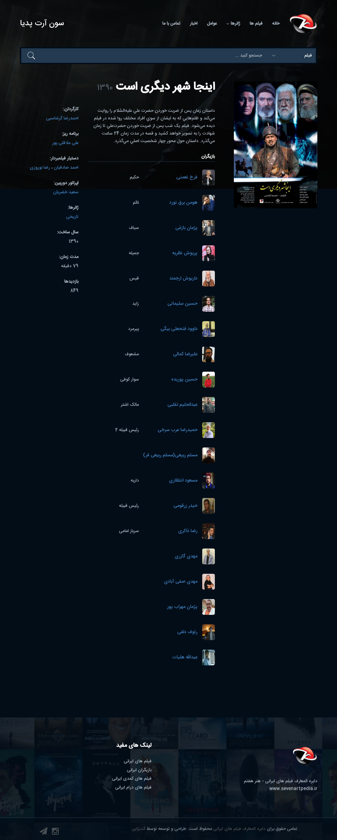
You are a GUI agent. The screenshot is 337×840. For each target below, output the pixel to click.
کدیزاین (138, 829)
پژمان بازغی (186, 228)
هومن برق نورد (183, 203)
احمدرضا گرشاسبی (62, 118)
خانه (275, 23)
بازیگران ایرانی (139, 770)
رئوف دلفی (187, 632)
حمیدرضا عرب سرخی (177, 430)
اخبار (193, 23)
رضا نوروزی (40, 167)
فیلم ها (256, 23)
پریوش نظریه (184, 253)
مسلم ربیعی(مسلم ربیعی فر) (170, 455)
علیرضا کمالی (185, 354)
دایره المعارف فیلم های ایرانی (239, 829)
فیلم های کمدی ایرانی (132, 779)
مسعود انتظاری (183, 480)
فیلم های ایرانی (138, 761)
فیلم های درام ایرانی (133, 787)
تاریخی (72, 217)
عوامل (212, 23)
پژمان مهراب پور (182, 607)
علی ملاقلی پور (65, 143)
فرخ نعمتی (186, 177)
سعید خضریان (65, 192)
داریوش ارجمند (183, 278)
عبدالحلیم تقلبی (182, 405)
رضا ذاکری (187, 531)
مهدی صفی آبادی (180, 581)
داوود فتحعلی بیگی (178, 329)
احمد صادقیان (66, 167)
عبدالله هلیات (184, 657)
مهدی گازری (186, 556)
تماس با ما (171, 23)
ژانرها (233, 23)
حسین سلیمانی (182, 304)
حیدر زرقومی (185, 506)
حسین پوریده (184, 379)
